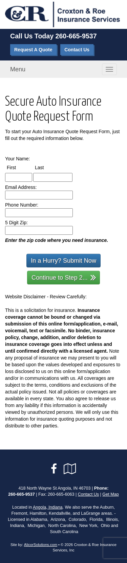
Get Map (110, 494)
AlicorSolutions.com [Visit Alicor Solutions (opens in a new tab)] (40, 545)
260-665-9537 (76, 36)
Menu (17, 69)
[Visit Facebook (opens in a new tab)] (53, 469)
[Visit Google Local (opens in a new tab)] (70, 469)
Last (45, 167)
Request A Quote (33, 49)
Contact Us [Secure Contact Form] (88, 494)
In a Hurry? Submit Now (63, 260)
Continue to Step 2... (63, 277)
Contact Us (76, 49)
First (17, 167)
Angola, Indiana (48, 507)
